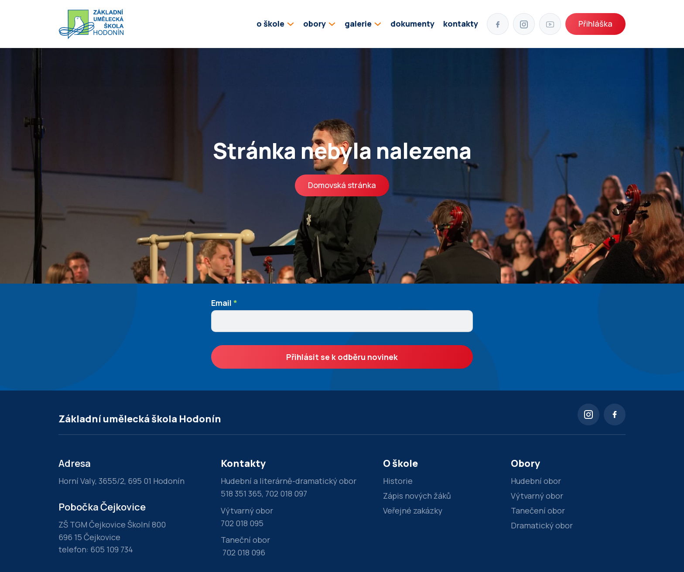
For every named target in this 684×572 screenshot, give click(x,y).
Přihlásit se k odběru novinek (342, 357)
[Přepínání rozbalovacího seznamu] (290, 24)
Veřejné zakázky (412, 510)
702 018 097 (286, 493)
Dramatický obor (542, 525)
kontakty (460, 23)
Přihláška (595, 23)
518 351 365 (241, 493)
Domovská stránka (342, 185)
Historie (398, 481)
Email (224, 303)
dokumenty (412, 23)
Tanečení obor (538, 510)
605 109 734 (111, 549)
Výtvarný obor (537, 495)
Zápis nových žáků (417, 495)
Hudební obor (536, 481)
